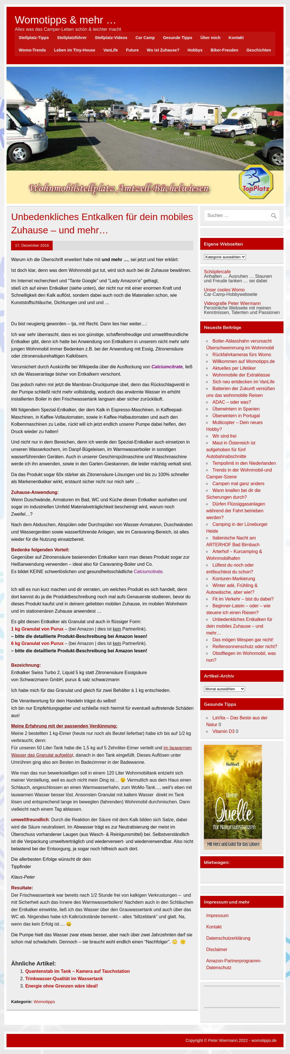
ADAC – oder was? (231, 402)
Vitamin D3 (223, 731)
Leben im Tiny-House (74, 50)
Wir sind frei (224, 436)
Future (132, 50)
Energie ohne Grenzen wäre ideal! (61, 986)
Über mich (210, 37)
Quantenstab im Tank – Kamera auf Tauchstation (77, 971)
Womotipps (44, 1001)
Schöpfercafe (217, 271)
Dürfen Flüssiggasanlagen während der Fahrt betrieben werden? (235, 511)
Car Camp (145, 37)
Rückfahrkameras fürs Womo (241, 354)
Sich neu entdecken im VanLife (243, 381)
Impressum (217, 915)
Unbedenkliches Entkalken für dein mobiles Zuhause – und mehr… (239, 626)
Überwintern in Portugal (236, 415)
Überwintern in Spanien (235, 408)
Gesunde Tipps (177, 37)
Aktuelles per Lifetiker (234, 368)
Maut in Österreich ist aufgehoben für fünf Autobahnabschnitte (230, 449)
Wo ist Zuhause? (163, 50)
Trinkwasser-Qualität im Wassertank (64, 978)
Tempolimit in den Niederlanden (244, 463)
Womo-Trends (32, 50)
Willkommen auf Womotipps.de (243, 361)
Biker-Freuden (224, 50)
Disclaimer (216, 949)
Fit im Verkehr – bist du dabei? (243, 599)
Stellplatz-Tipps (34, 37)
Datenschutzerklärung (228, 938)
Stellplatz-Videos (111, 37)
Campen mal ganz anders (238, 483)
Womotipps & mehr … (65, 20)
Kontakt (236, 37)
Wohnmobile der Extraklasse (241, 375)
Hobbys (194, 50)
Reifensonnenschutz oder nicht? (244, 646)
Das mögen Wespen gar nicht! (242, 639)
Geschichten (258, 50)
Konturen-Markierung (233, 578)
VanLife (110, 50)
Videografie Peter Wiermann (232, 303)
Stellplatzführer (72, 37)
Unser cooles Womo (224, 289)
